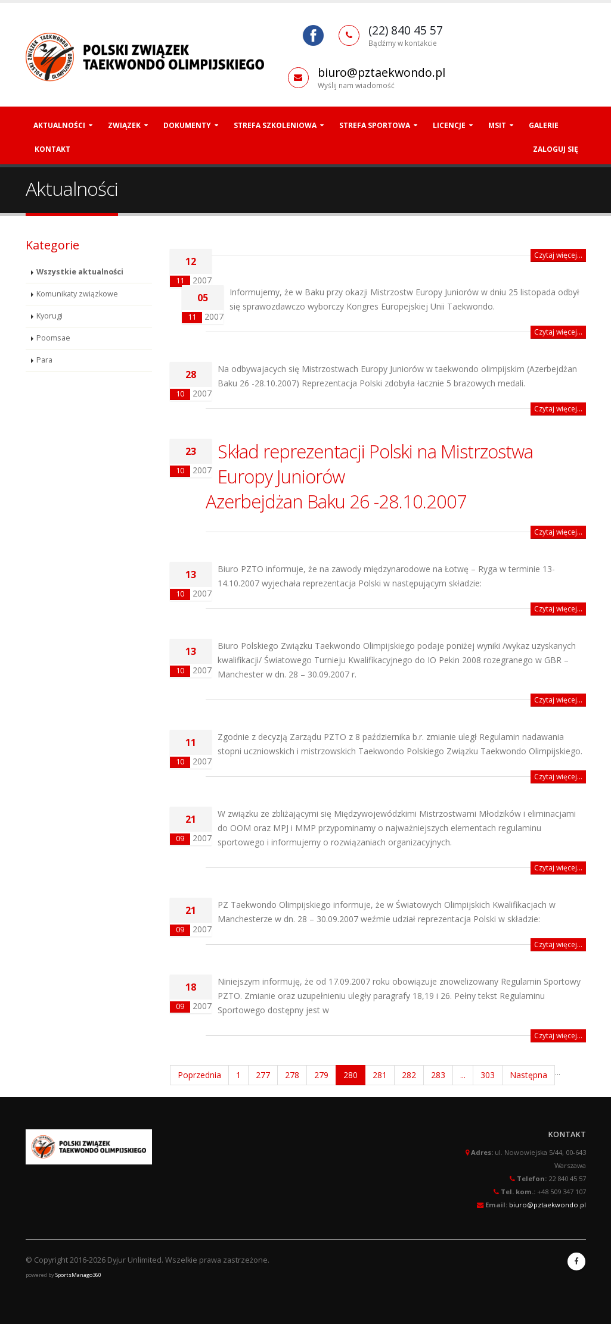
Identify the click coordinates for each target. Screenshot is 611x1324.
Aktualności (59, 125)
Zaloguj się (555, 149)
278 (292, 1075)
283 (438, 1075)
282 (409, 1075)
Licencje (449, 125)
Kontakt (52, 149)
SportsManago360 (78, 1275)
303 (487, 1075)
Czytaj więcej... (558, 255)
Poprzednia (199, 1075)
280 (350, 1075)
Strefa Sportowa (374, 125)
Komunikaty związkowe (77, 294)
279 (321, 1075)
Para (44, 360)
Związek (124, 125)
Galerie (544, 125)
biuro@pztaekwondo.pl (381, 72)
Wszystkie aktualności (79, 272)
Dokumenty (187, 125)
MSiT (497, 125)
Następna (528, 1075)
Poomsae (53, 338)
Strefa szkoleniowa (275, 125)
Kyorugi (49, 316)
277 (263, 1075)
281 (380, 1075)
